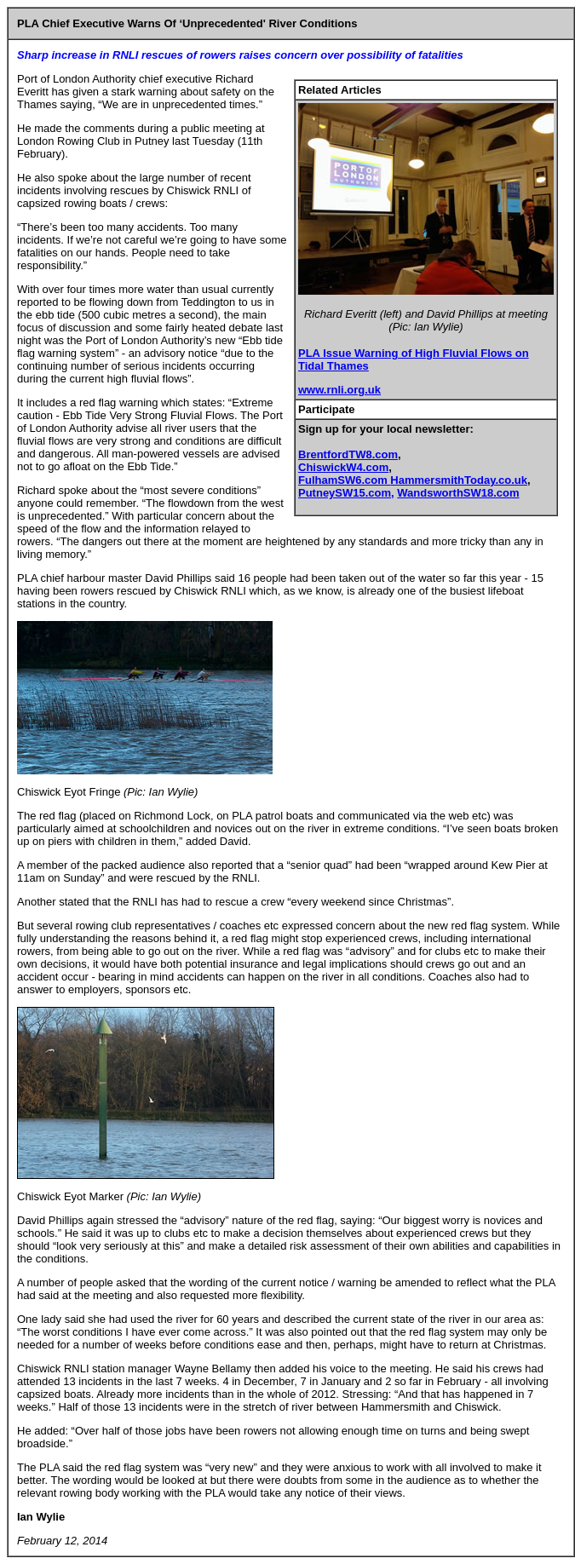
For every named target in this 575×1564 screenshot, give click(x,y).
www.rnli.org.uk (339, 389)
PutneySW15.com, (346, 492)
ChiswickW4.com (343, 467)
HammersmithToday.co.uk (458, 480)
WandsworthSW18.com (458, 492)
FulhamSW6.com (344, 480)
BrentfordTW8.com (348, 454)
